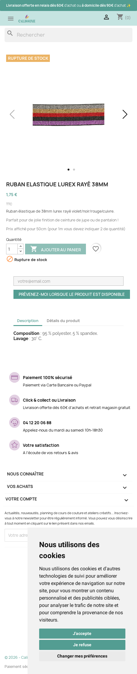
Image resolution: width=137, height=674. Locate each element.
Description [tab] (28, 320)
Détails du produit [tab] (63, 320)
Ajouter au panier (55, 249)
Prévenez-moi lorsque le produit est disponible (72, 294)
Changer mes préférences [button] (82, 656)
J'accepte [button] (82, 633)
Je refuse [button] (82, 644)
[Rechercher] (68, 35)
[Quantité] (12, 249)
